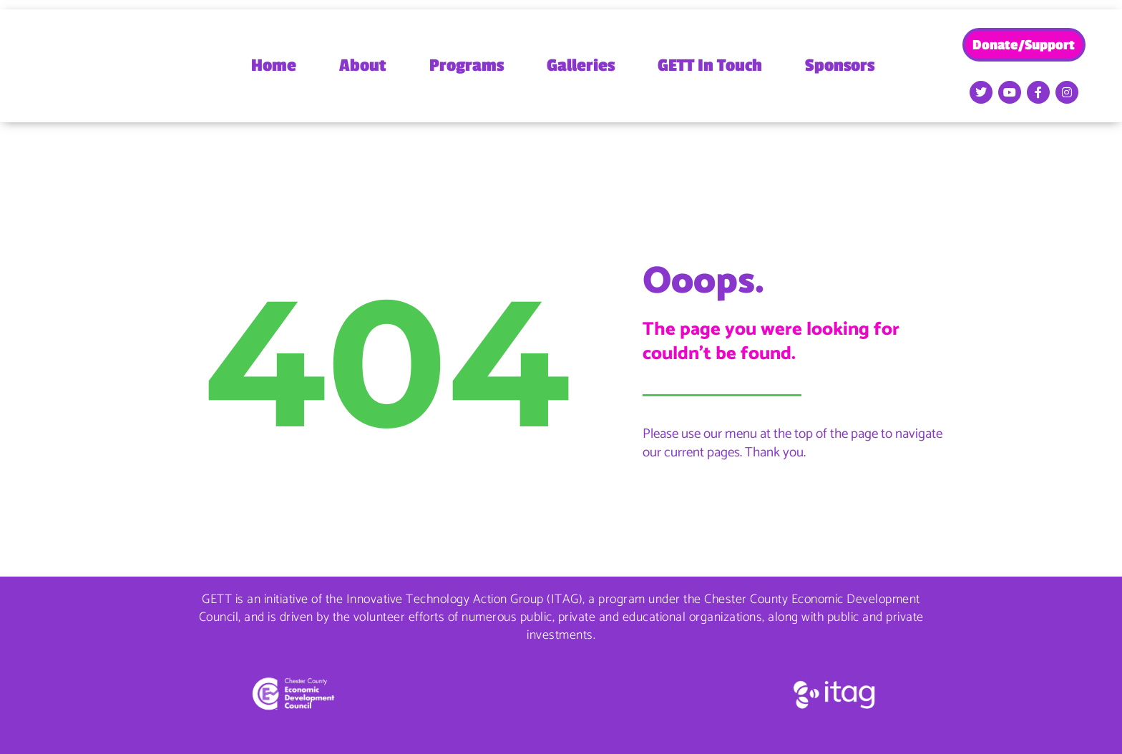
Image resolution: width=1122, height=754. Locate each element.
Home (273, 65)
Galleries (581, 65)
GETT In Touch (710, 65)
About (362, 65)
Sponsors (839, 65)
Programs (466, 65)
